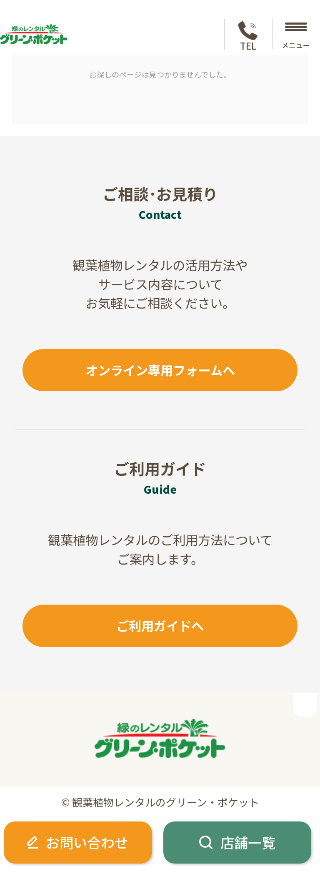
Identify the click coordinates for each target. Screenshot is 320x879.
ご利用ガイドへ (160, 625)
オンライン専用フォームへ (160, 370)
